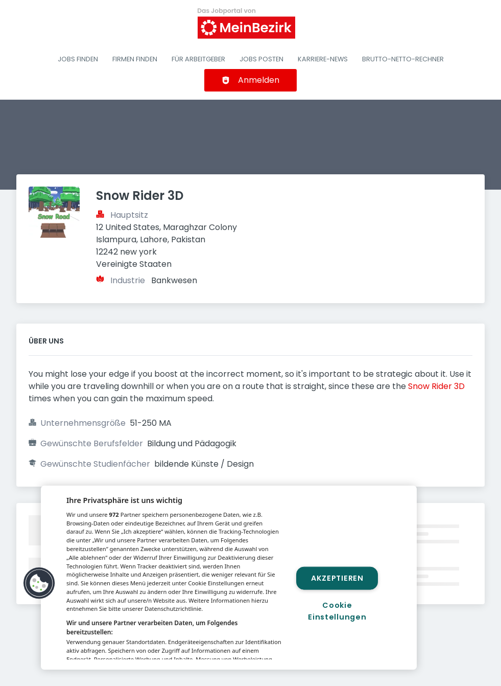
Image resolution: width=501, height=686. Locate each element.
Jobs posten (261, 59)
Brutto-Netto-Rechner (403, 59)
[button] (39, 583)
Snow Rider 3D (436, 386)
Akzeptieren (337, 578)
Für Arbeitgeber (198, 59)
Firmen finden (134, 59)
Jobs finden (78, 59)
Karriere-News (323, 59)
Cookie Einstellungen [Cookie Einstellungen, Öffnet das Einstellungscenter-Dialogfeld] (337, 611)
